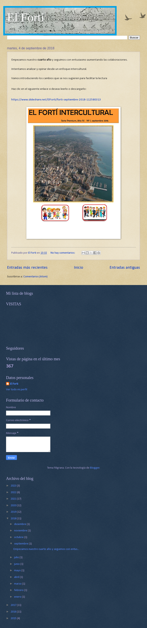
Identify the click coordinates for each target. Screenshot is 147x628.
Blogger (94, 467)
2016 (14, 611)
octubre (19, 537)
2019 (14, 511)
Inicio (78, 268)
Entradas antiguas (125, 268)
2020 (14, 505)
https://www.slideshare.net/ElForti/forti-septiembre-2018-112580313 (56, 99)
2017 (14, 605)
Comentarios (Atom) (35, 276)
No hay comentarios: (63, 252)
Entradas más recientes (27, 268)
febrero (19, 590)
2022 (14, 492)
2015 (14, 618)
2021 (14, 498)
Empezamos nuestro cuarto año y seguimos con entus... (46, 549)
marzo (18, 583)
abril (17, 577)
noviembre (21, 530)
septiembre (21, 543)
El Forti (25, 17)
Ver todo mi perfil (16, 389)
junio (17, 564)
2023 (14, 485)
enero (18, 596)
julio (17, 557)
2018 (14, 518)
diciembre (20, 524)
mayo (17, 570)
